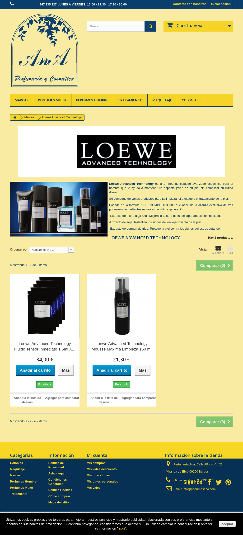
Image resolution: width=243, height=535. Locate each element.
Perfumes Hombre (92, 100)
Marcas (21, 100)
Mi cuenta (97, 455)
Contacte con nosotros (189, 4)
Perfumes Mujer (52, 100)
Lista (230, 250)
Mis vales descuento (102, 469)
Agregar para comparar (62, 398)
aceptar (227, 524)
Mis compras (96, 463)
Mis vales (93, 487)
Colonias (190, 100)
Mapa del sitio (58, 502)
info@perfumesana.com (199, 489)
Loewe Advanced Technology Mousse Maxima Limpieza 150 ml (121, 346)
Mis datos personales (102, 481)
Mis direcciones (98, 475)
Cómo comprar (59, 496)
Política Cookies (60, 490)
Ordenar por (19, 249)
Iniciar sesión (221, 4)
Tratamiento (130, 100)
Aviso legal (56, 473)
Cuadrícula (218, 250)
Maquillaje (162, 100)
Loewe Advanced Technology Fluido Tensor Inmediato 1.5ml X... (44, 346)
